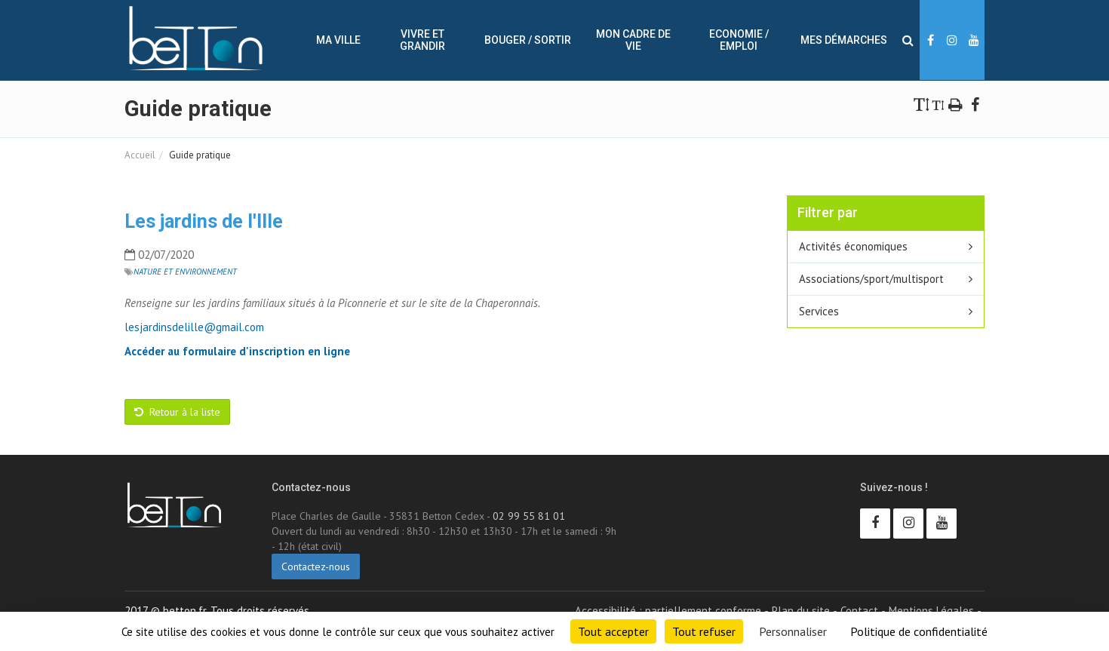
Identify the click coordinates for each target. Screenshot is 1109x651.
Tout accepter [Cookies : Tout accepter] (613, 631)
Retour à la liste (177, 412)
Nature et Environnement (185, 271)
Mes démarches (843, 40)
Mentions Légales (931, 610)
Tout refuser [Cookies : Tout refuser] (704, 631)
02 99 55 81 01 (529, 516)
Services (819, 311)
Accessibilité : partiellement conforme (668, 610)
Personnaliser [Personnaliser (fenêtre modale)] (793, 631)
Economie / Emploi (739, 40)
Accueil (139, 155)
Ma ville (338, 40)
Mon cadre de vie (633, 40)
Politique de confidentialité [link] (919, 631)
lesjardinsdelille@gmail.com (194, 327)
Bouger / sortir (527, 40)
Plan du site (801, 610)
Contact (859, 610)
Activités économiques (853, 246)
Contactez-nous (315, 566)
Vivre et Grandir (422, 40)
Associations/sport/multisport (871, 279)
